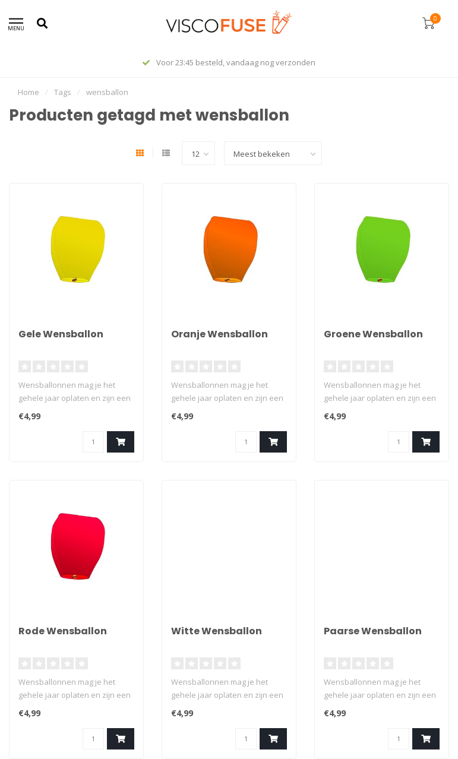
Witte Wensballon (216, 631)
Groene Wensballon (373, 334)
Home (28, 92)
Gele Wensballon (60, 334)
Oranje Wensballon (219, 334)
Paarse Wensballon (373, 631)
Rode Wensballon (62, 631)
